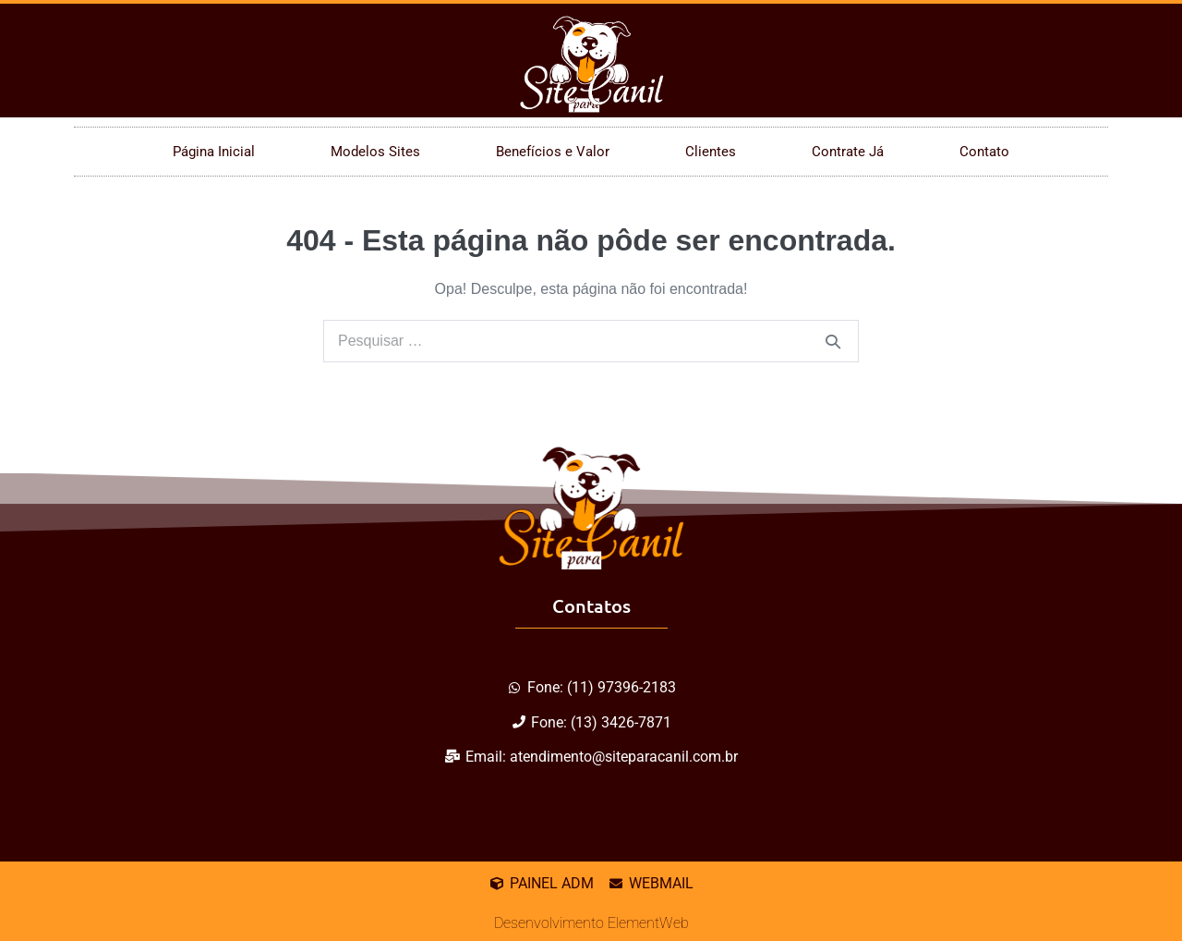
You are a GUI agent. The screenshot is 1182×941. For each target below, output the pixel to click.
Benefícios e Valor (552, 151)
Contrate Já (848, 151)
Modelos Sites (375, 151)
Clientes (710, 151)
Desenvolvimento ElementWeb (591, 923)
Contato (984, 151)
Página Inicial (214, 151)
